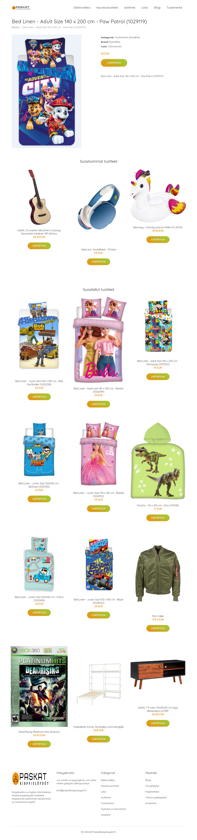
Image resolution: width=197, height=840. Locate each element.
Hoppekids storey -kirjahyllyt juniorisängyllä (98, 729)
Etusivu (15, 29)
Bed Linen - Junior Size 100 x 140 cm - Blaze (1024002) (98, 604)
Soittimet (129, 9)
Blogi (157, 9)
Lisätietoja (114, 65)
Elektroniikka (82, 9)
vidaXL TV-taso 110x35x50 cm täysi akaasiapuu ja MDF (158, 712)
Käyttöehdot (152, 794)
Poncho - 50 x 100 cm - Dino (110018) (158, 508)
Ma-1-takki (158, 618)
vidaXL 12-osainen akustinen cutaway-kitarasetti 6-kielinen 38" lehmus (39, 234)
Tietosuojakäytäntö (156, 800)
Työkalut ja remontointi (113, 811)
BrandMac (134, 40)
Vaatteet (105, 817)
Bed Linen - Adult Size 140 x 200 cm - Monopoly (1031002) (158, 365)
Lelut (145, 9)
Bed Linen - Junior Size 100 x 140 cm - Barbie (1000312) (98, 497)
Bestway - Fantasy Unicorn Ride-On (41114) (157, 230)
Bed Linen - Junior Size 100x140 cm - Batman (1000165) (39, 487)
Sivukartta (150, 805)
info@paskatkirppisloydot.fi (71, 793)
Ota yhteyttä (152, 788)
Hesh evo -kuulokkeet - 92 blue (98, 252)
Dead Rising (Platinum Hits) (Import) (39, 734)
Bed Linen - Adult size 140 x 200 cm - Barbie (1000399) (98, 393)
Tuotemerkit (174, 9)
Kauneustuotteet (107, 9)
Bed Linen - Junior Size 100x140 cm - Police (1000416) (39, 601)
